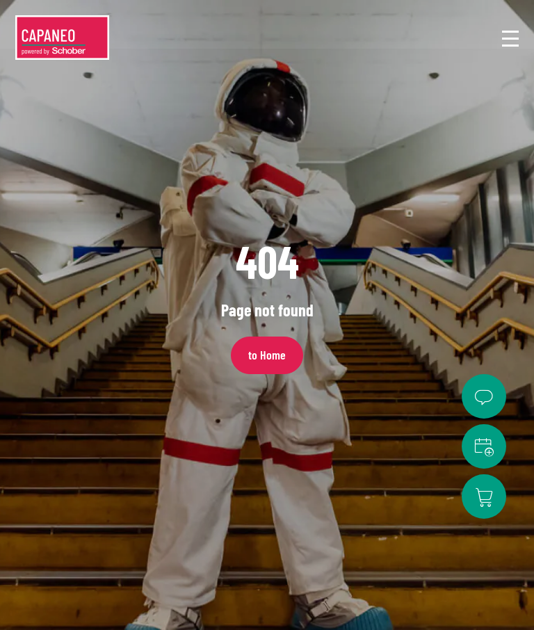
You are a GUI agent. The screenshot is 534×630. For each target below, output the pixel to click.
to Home (267, 354)
